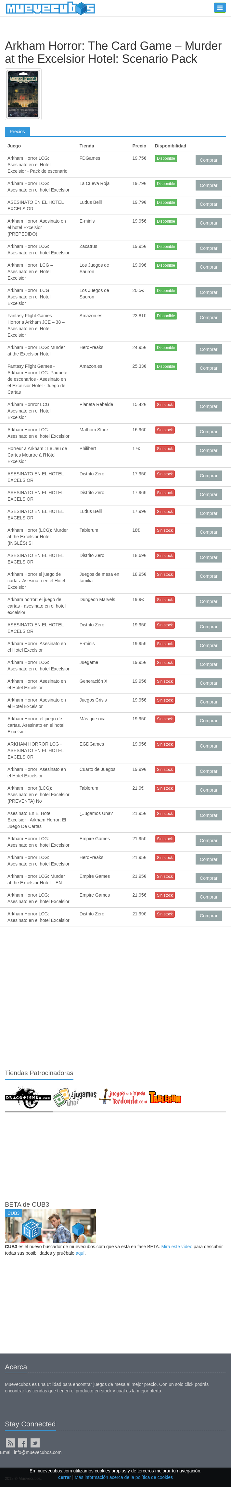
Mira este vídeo (176, 1246)
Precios (17, 131)
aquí (80, 1253)
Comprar (208, 160)
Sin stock (165, 404)
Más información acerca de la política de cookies (124, 1477)
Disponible (166, 158)
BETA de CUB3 (27, 1204)
